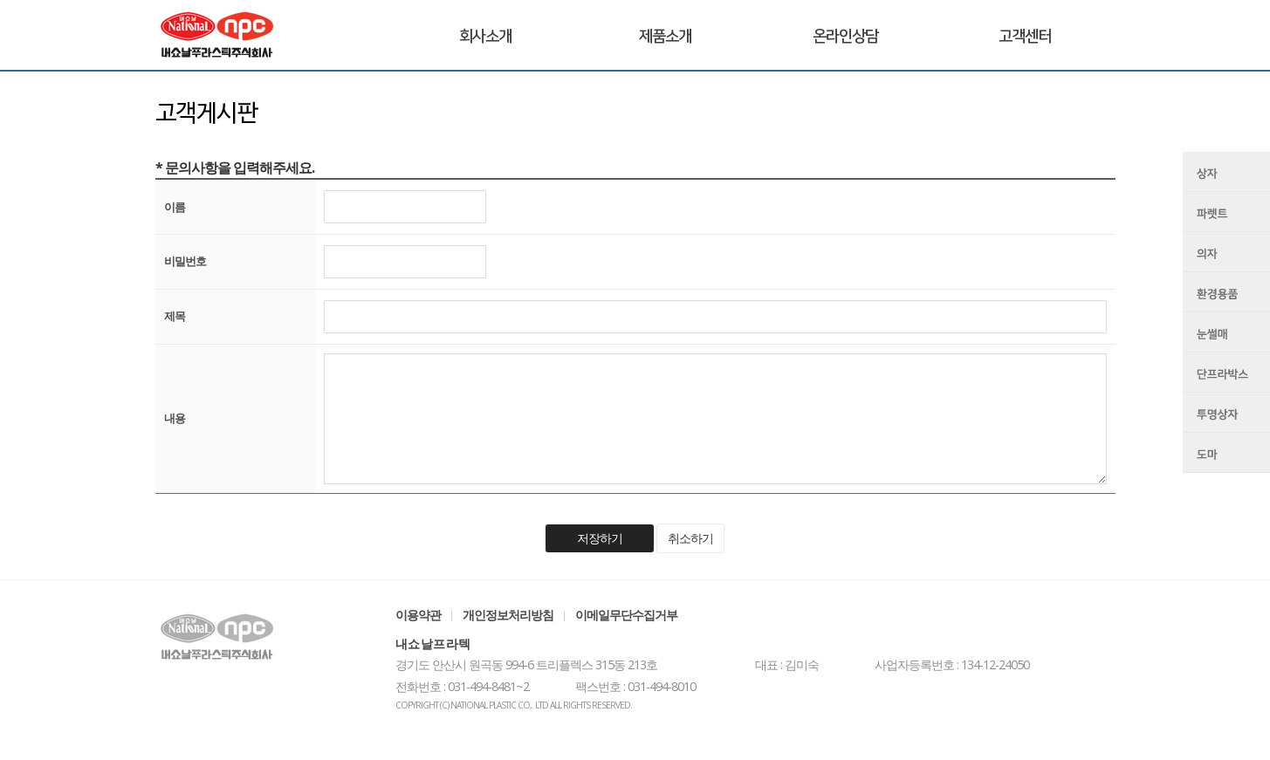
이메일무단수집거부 (626, 614)
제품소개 (665, 36)
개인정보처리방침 (508, 614)
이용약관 (418, 614)
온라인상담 (845, 36)
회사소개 (485, 36)
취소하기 (690, 538)
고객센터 (1025, 36)
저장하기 (599, 538)
